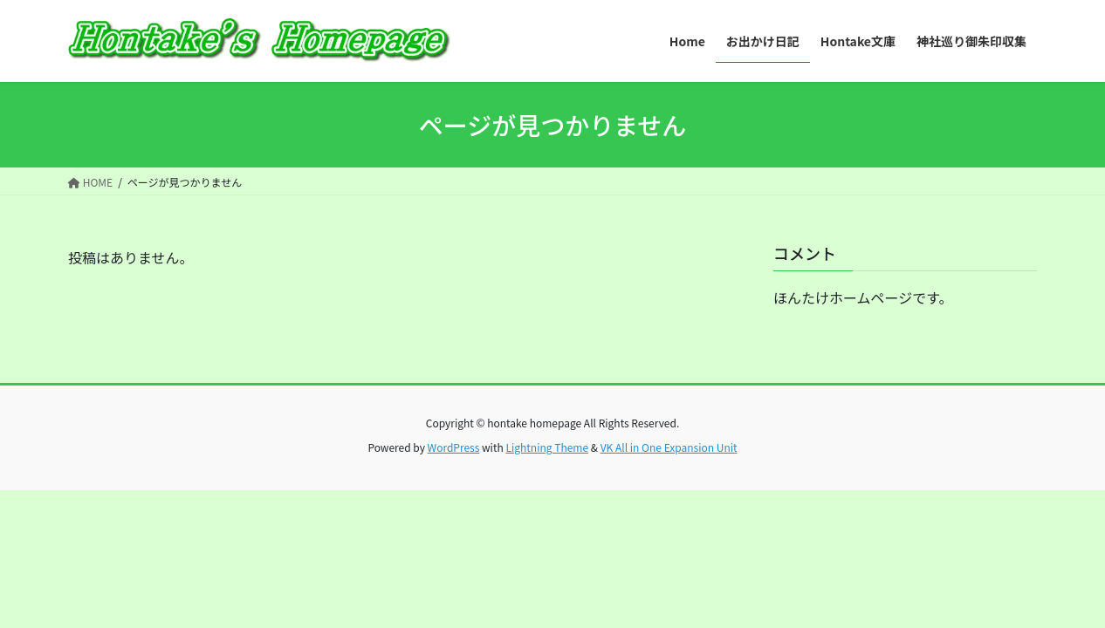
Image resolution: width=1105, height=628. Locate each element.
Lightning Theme (546, 447)
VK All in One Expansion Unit (669, 447)
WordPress (454, 447)
